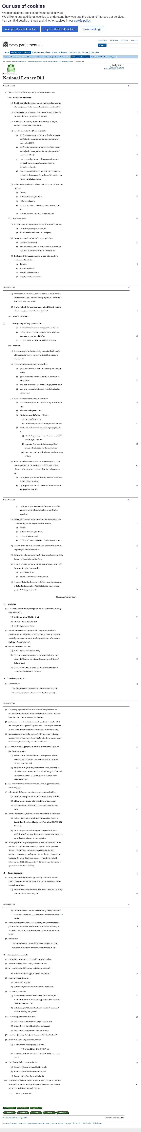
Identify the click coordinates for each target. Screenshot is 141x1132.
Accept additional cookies (21, 29)
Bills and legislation (50, 61)
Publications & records (80, 57)
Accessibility (103, 40)
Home (6, 52)
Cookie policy (87, 1123)
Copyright (68, 1123)
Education (94, 52)
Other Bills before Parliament (114, 69)
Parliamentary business (20, 52)
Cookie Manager (97, 1123)
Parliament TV (96, 57)
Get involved (74, 52)
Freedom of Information (36, 1123)
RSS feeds (124, 40)
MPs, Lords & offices (41, 52)
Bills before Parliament (65, 61)
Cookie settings (91, 29)
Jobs (47, 1123)
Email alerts (114, 40)
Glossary (14, 1123)
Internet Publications (117, 67)
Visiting (85, 52)
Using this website (57, 1123)
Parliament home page (19, 61)
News (106, 57)
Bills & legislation (51, 57)
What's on (38, 57)
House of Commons (11, 57)
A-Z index (6, 1123)
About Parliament (59, 52)
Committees (64, 57)
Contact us (134, 40)
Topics (112, 57)
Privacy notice (77, 1123)
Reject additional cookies (59, 29)
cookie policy (82, 20)
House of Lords (27, 57)
